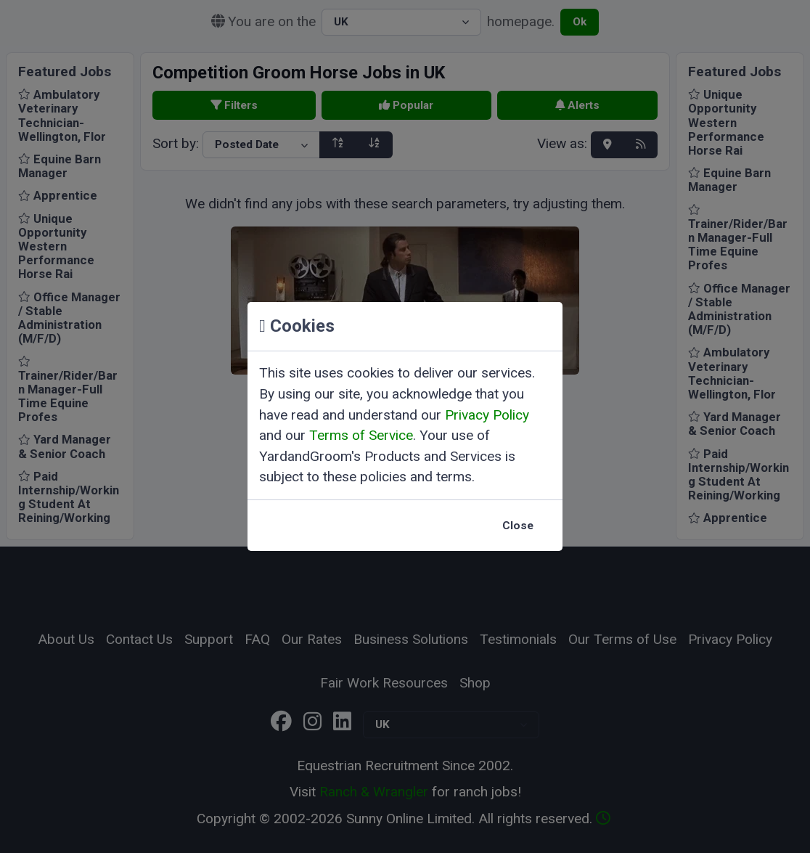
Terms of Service (361, 435)
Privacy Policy (487, 415)
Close (517, 525)
